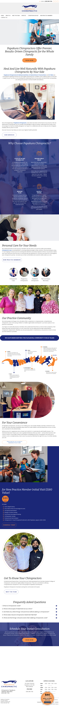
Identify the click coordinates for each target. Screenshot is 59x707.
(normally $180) (47, 698)
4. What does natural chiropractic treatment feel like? (19, 615)
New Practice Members (46, 15)
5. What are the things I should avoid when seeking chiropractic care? (24, 618)
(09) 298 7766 (48, 1)
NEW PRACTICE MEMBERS (12, 260)
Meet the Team (16, 15)
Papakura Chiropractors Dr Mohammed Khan (16, 75)
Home (2, 15)
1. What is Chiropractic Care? (11, 605)
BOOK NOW (29, 60)
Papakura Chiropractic (20, 122)
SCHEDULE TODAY (9, 525)
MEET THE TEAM (11, 592)
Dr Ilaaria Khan (33, 75)
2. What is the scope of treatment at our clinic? (17, 608)
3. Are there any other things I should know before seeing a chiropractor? (25, 611)
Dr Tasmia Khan (41, 75)
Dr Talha (51, 75)
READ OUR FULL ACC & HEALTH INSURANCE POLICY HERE (14, 442)
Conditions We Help (33, 15)
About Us (8, 15)
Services (23, 15)
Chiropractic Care (13, 274)
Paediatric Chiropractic (35, 274)
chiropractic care (7, 250)
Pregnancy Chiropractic (24, 274)
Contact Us (4, 17)
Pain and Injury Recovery (45, 274)
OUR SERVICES (9, 135)
